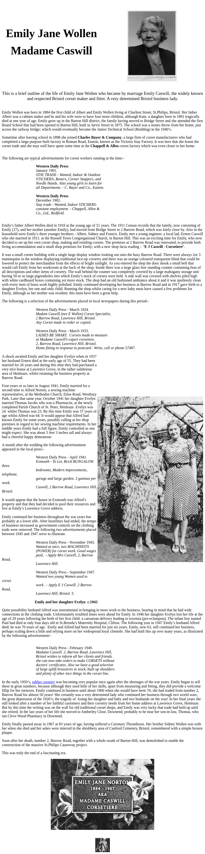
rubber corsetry (43, 682)
